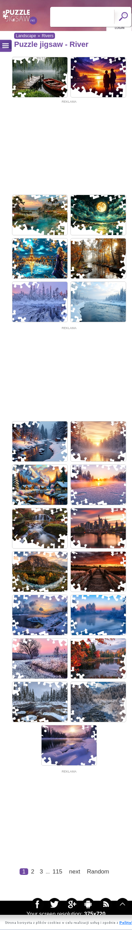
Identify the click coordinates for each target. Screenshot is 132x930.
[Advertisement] (64, 147)
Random (98, 871)
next (74, 871)
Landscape (26, 35)
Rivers (47, 35)
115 (57, 871)
